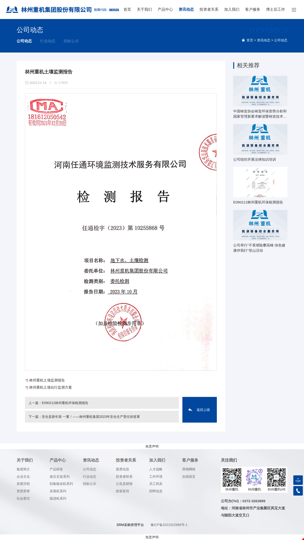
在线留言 (188, 476)
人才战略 (155, 469)
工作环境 (155, 476)
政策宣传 (122, 491)
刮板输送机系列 (61, 484)
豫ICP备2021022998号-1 (169, 525)
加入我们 (231, 9)
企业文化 (23, 476)
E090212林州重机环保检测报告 (65, 403)
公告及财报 (124, 484)
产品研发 (56, 469)
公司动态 (24, 41)
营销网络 (188, 469)
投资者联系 (124, 476)
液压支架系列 (60, 476)
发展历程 (23, 484)
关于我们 (144, 9)
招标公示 (71, 41)
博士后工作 (275, 9)
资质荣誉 (23, 491)
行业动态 (47, 41)
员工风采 (155, 484)
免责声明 (152, 446)
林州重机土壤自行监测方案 (50, 387)
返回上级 (203, 410)
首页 (127, 9)
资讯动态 (186, 9)
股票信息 (122, 469)
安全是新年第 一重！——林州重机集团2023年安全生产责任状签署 (91, 417)
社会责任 (23, 498)
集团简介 (23, 469)
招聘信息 (155, 491)
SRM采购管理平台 (130, 525)
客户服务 (252, 9)
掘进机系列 (58, 498)
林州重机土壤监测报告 (47, 380)
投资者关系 (209, 9)
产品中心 (165, 9)
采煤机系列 (58, 491)
